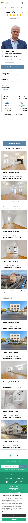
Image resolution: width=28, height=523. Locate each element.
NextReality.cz (4, 7)
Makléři (11, 7)
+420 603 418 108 (10, 51)
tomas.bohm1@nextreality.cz (13, 53)
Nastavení (14, 515)
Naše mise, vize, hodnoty (14, 492)
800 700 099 (19, 478)
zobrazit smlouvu (18, 81)
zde (25, 469)
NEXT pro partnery (14, 488)
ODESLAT (22, 466)
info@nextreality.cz (14, 475)
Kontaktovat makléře (13, 67)
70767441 (4, 85)
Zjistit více (4, 511)
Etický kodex (14, 489)
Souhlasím (14, 519)
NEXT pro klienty (14, 486)
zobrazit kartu (5, 89)
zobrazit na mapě (9, 62)
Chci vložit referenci (14, 143)
